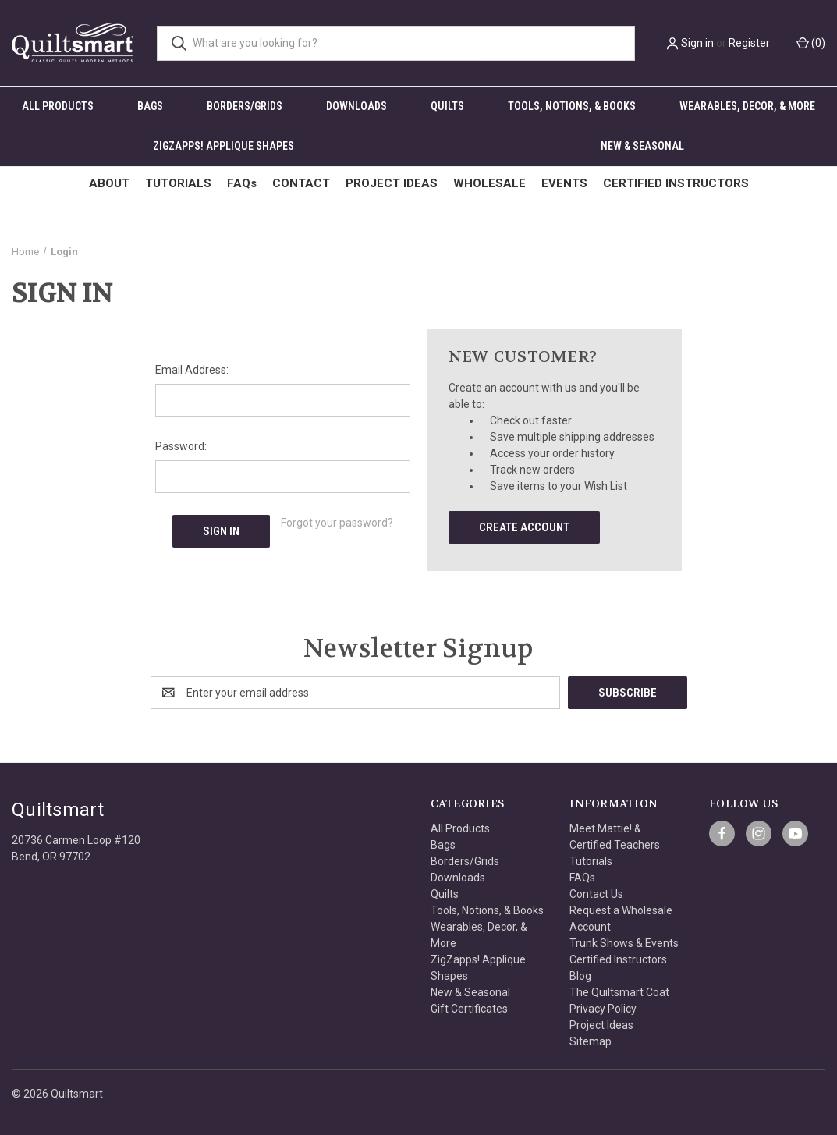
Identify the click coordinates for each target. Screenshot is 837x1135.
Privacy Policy (603, 1008)
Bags (150, 106)
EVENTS (564, 183)
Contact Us (596, 894)
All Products (58, 106)
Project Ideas (601, 1025)
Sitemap (590, 1041)
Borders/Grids (244, 106)
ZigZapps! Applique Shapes (223, 146)
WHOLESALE (489, 183)
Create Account (524, 527)
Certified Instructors (618, 959)
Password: (181, 446)
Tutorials (590, 861)
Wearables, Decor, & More (747, 106)
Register (749, 43)
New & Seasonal (642, 146)
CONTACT (301, 183)
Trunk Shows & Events (624, 943)
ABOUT (109, 183)
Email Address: (192, 370)
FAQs (242, 183)
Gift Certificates (469, 1008)
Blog (580, 976)
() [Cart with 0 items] (810, 43)
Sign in (697, 43)
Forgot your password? (337, 522)
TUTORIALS (178, 183)
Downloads (356, 106)
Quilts (447, 106)
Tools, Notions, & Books (572, 106)
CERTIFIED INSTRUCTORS (676, 183)
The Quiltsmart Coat (619, 992)
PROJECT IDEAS (392, 183)
